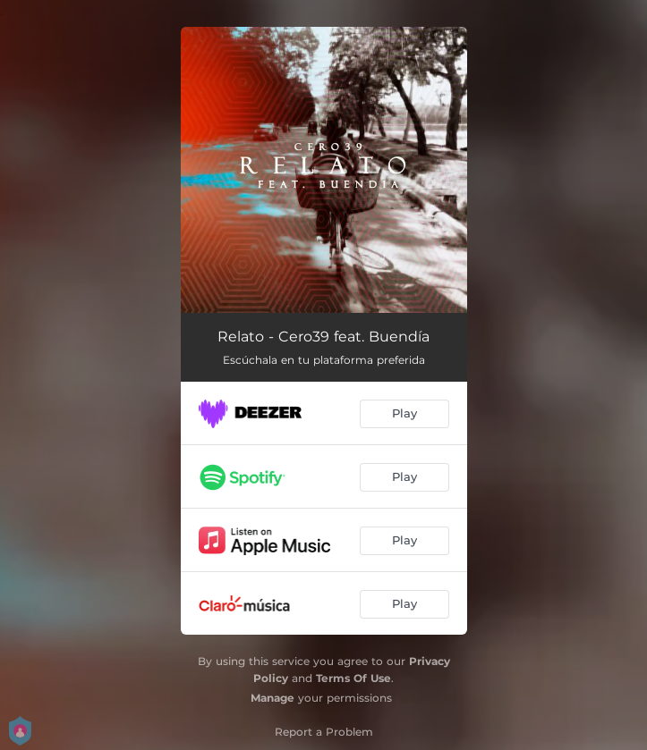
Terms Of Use (353, 678)
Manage (272, 697)
